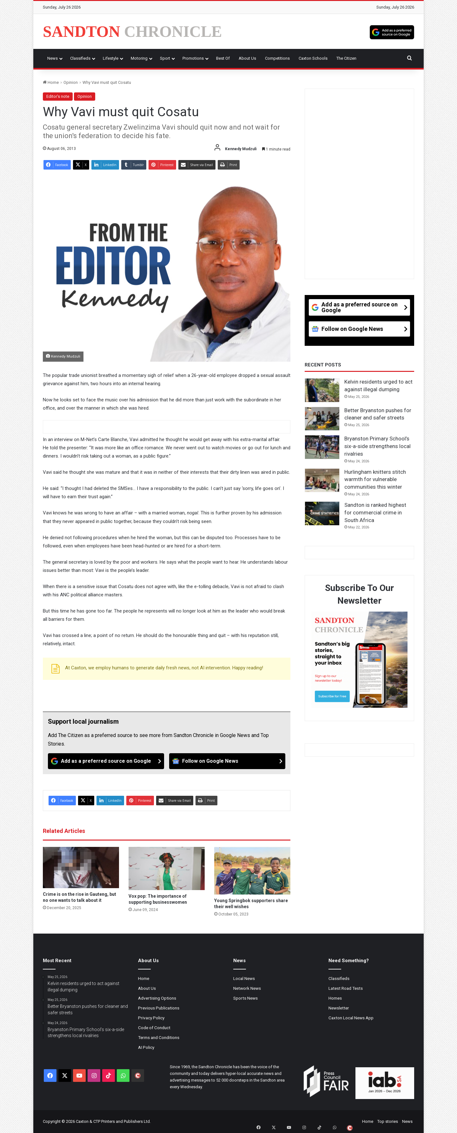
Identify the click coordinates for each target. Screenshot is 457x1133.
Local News (244, 978)
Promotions (193, 58)
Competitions (277, 58)
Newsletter (338, 1007)
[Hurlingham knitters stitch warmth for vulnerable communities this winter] (322, 480)
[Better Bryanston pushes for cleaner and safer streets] (322, 419)
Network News (247, 988)
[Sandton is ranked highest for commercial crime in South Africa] (322, 513)
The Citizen (346, 58)
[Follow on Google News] (227, 761)
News (52, 58)
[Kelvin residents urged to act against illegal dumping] (322, 390)
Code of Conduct (154, 1027)
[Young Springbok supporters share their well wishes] (252, 871)
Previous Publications (158, 1007)
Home (51, 82)
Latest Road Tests (345, 988)
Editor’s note (57, 96)
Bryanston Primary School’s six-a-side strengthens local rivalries (377, 446)
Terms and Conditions (158, 1037)
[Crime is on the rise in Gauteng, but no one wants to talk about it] (81, 867)
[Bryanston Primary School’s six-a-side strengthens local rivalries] (322, 447)
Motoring (139, 58)
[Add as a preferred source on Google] (392, 31)
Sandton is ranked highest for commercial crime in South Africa (375, 512)
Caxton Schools (313, 58)
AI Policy (146, 1047)
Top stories (387, 1121)
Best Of (223, 58)
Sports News (245, 998)
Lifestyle (110, 58)
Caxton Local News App (351, 1017)
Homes (335, 998)
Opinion (70, 82)
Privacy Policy (151, 1017)
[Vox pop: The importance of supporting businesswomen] (167, 868)
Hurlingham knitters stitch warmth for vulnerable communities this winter (375, 479)
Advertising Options (157, 998)
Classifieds (80, 58)
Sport (165, 58)
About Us (247, 58)
